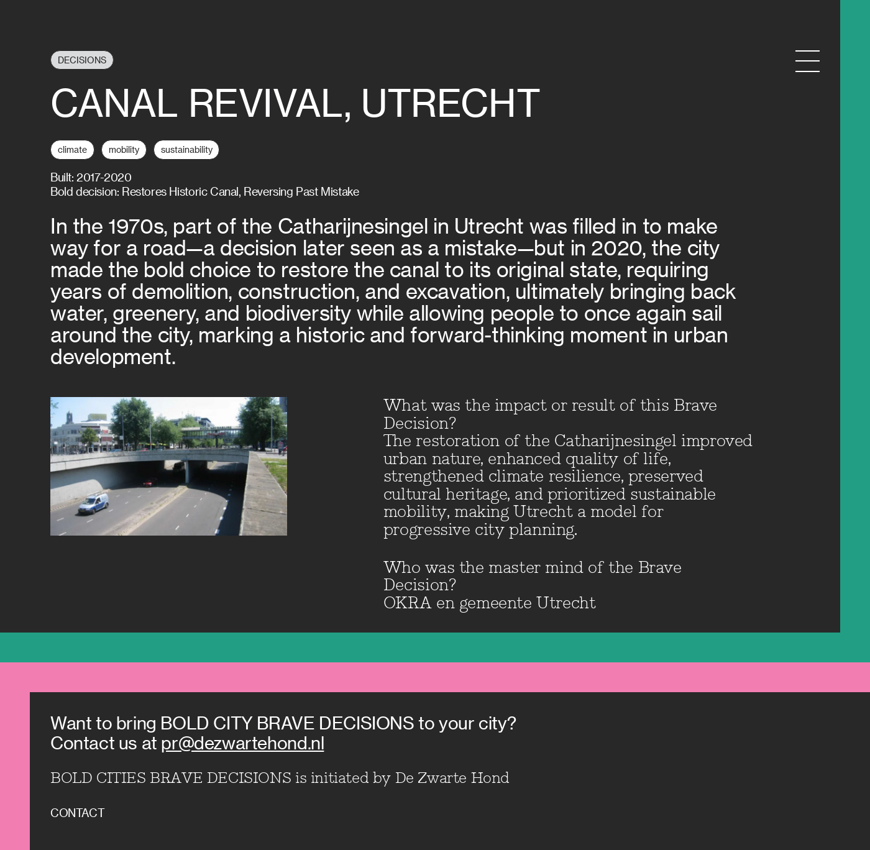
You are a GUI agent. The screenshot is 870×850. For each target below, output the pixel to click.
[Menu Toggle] (807, 61)
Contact (77, 813)
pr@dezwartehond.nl (242, 742)
